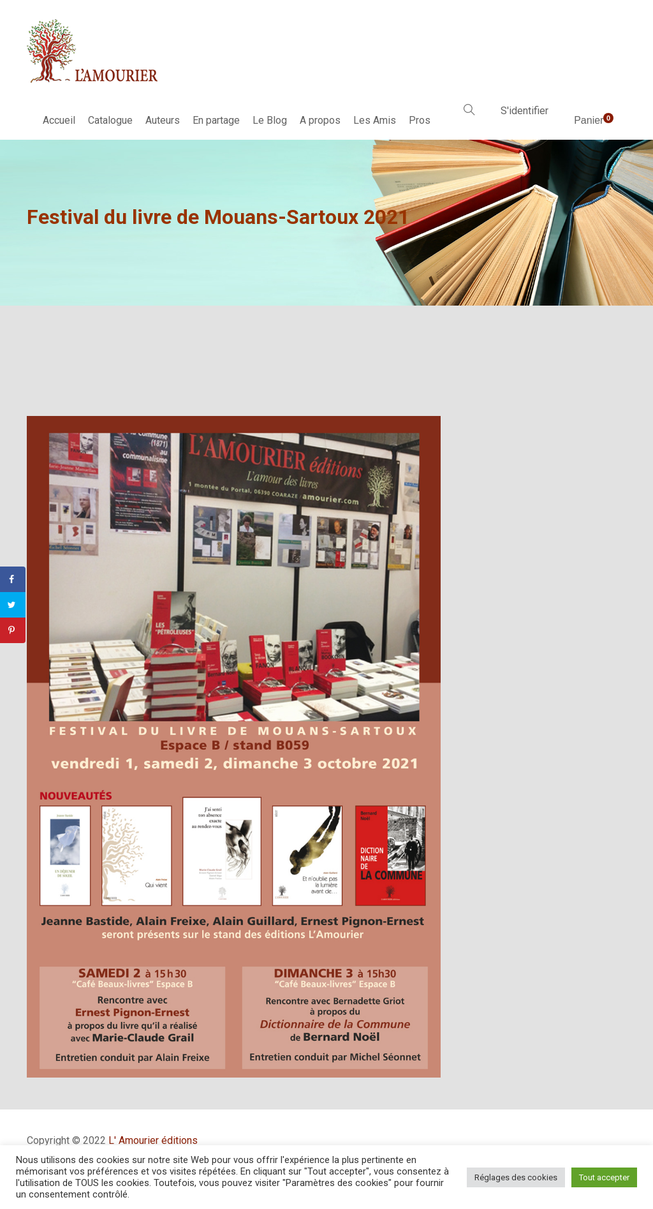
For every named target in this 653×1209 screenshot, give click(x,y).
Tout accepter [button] (604, 1177)
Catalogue (110, 120)
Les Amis (374, 120)
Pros (419, 120)
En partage (216, 120)
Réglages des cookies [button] (515, 1177)
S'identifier (524, 111)
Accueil (59, 120)
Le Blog (270, 120)
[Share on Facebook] (13, 579)
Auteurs (162, 120)
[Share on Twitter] (13, 605)
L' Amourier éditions (153, 1140)
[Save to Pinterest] (13, 630)
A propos (320, 120)
